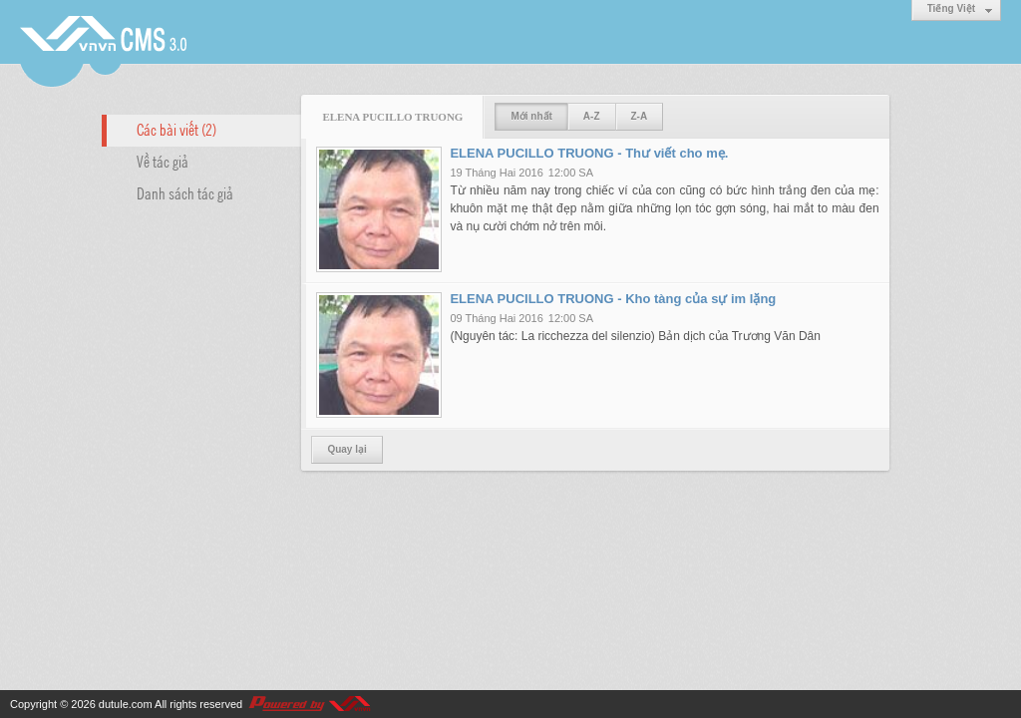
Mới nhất (530, 116)
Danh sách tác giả (185, 192)
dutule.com (126, 704)
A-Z (591, 116)
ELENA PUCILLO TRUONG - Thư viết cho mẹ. (589, 153)
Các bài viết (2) (176, 129)
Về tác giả (162, 161)
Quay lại (346, 449)
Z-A (639, 116)
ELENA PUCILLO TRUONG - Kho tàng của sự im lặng (613, 298)
